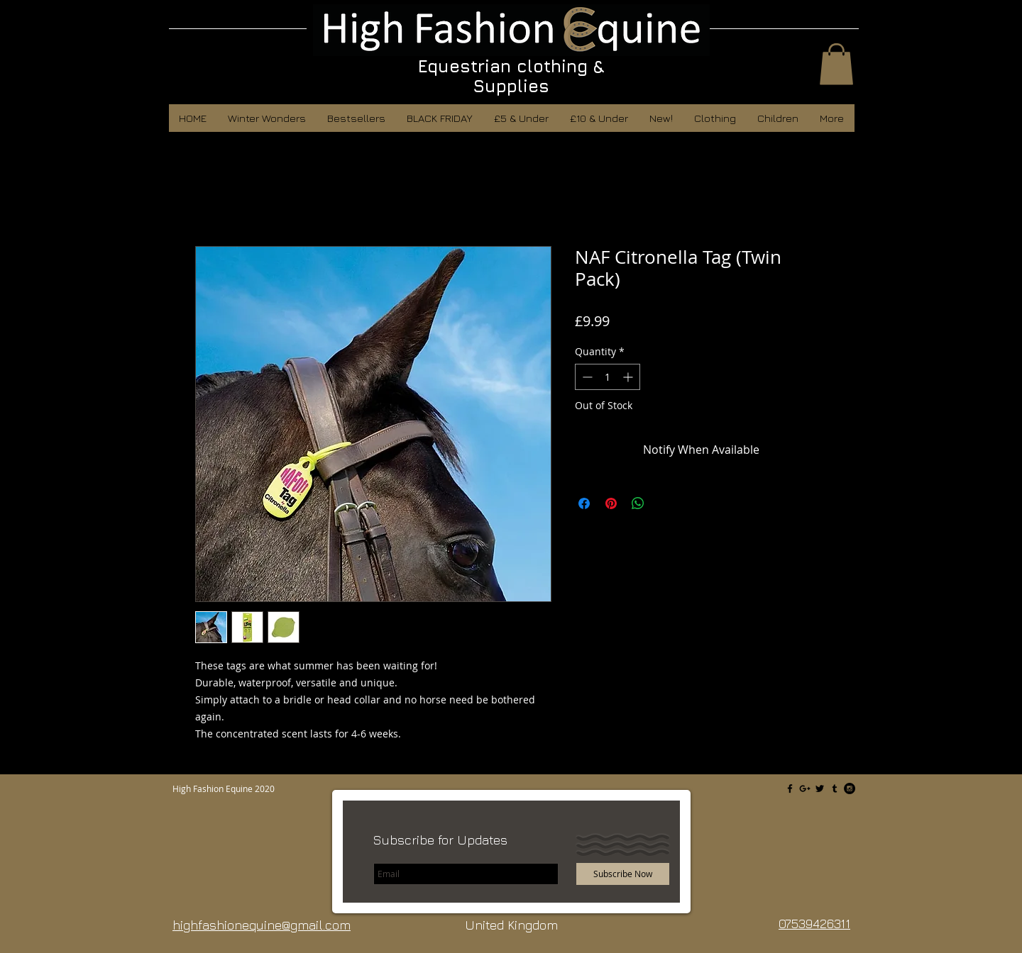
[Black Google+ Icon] (805, 788)
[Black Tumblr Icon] (834, 788)
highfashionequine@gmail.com (261, 925)
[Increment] (629, 376)
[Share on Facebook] (584, 503)
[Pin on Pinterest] (611, 503)
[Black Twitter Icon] (819, 788)
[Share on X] (665, 503)
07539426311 (814, 923)
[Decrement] (586, 376)
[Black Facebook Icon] (790, 788)
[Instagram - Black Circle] (849, 788)
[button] (836, 64)
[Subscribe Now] (622, 874)
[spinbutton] (607, 376)
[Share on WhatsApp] (638, 503)
